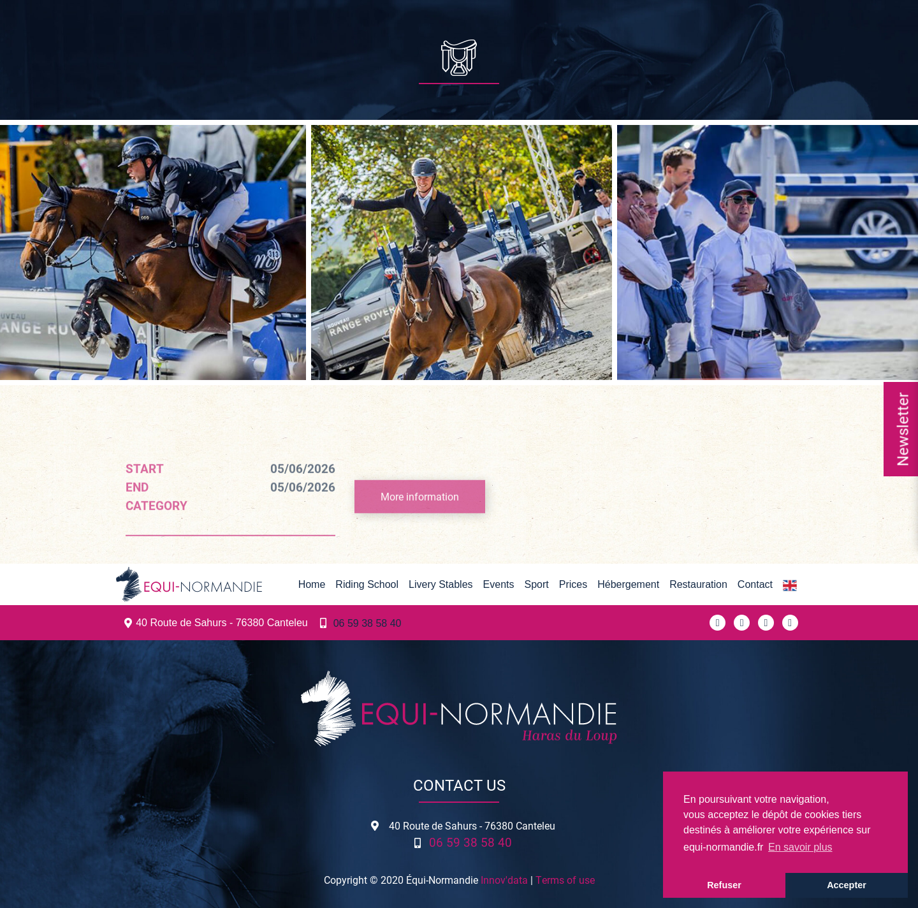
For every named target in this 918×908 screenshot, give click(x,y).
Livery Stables (441, 584)
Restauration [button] (698, 584)
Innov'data (504, 879)
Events (498, 584)
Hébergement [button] (628, 584)
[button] (790, 584)
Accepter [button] (846, 885)
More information (420, 515)
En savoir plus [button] (800, 847)
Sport (536, 584)
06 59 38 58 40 (367, 623)
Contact (755, 584)
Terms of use (565, 879)
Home (312, 584)
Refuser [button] (724, 885)
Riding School (366, 584)
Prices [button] (573, 584)
